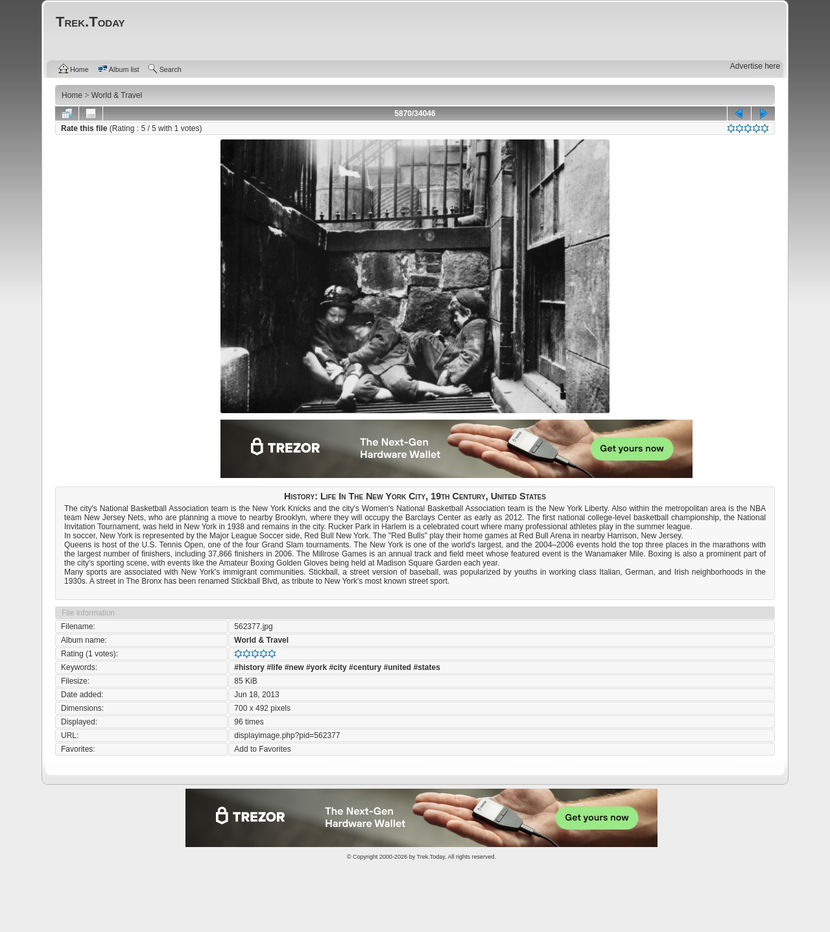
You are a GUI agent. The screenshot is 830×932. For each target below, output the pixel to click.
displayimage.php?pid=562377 (287, 735)
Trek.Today (431, 857)
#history (249, 667)
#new (294, 667)
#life (274, 667)
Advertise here (755, 66)
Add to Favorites (262, 749)
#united (397, 667)
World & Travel (261, 640)
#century (365, 667)
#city (337, 667)
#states (427, 667)
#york (316, 667)
